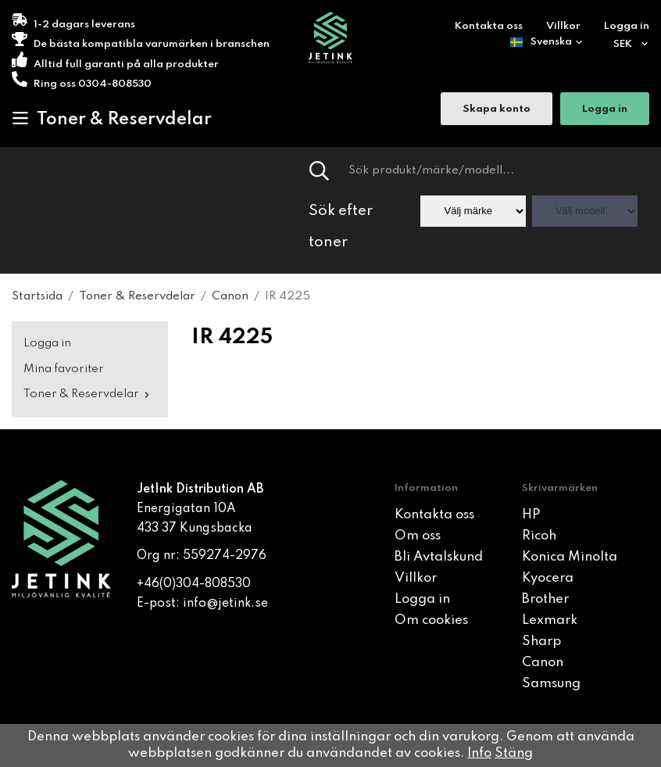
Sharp (541, 641)
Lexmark (549, 620)
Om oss (418, 536)
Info (479, 753)
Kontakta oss (489, 26)
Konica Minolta (569, 557)
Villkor (563, 26)
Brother (545, 599)
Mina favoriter (63, 369)
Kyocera (547, 578)
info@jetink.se (225, 603)
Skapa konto (497, 109)
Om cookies (431, 620)
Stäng (514, 753)
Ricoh (539, 536)
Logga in (626, 26)
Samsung (551, 683)
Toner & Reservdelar (112, 118)
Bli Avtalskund (439, 557)
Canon (542, 662)
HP (531, 514)
